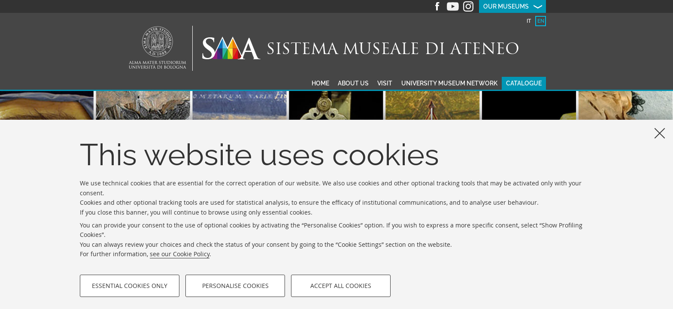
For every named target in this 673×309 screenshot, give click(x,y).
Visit (384, 83)
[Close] (660, 133)
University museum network (449, 83)
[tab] (528, 21)
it (529, 21)
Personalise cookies (235, 286)
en (540, 21)
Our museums (506, 6)
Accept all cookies (340, 286)
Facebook (437, 6)
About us (353, 83)
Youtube (453, 6)
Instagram (468, 6)
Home (320, 83)
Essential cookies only (129, 286)
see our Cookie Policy (179, 254)
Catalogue (524, 83)
